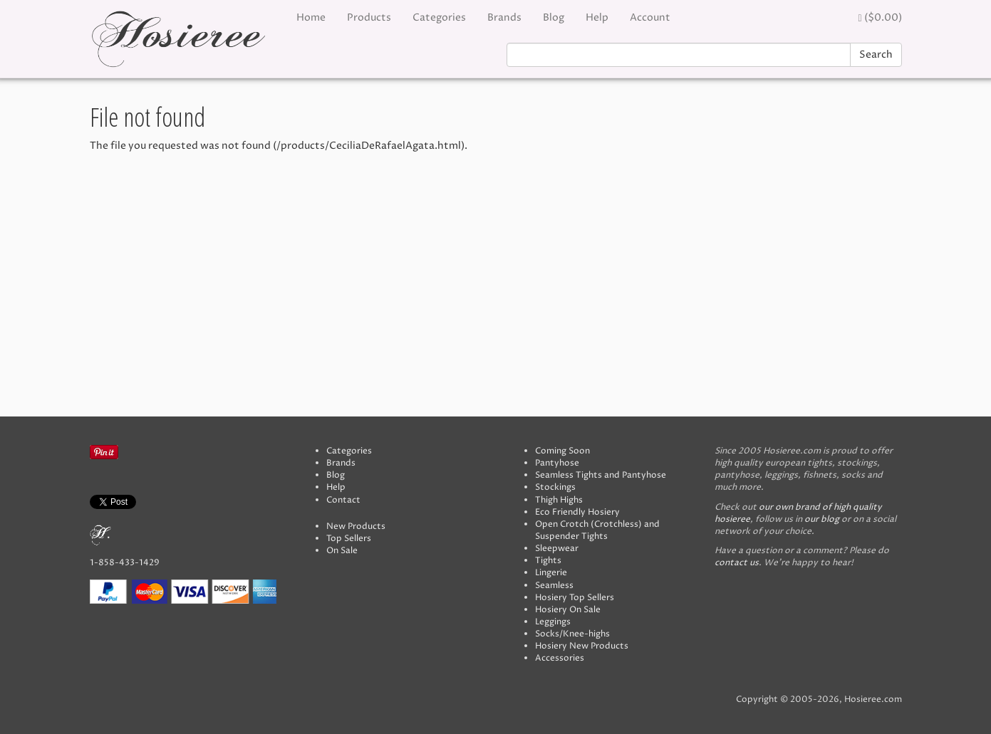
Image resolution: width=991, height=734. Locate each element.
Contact (343, 500)
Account (650, 17)
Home (311, 17)
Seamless (554, 586)
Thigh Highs (559, 500)
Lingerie (551, 573)
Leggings (553, 622)
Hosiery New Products (581, 646)
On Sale (342, 551)
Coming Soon (562, 451)
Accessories (559, 658)
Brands (504, 17)
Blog (553, 17)
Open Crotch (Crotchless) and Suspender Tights (597, 530)
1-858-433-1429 (125, 563)
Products (369, 17)
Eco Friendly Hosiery (577, 512)
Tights (548, 561)
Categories (439, 17)
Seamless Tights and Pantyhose (600, 475)
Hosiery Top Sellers (574, 598)
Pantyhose (557, 463)
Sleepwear (556, 548)
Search (876, 54)
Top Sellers (348, 539)
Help (597, 17)
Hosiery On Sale (568, 610)
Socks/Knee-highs (572, 634)
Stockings (555, 487)
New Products (355, 526)
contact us (737, 563)
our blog (821, 519)
